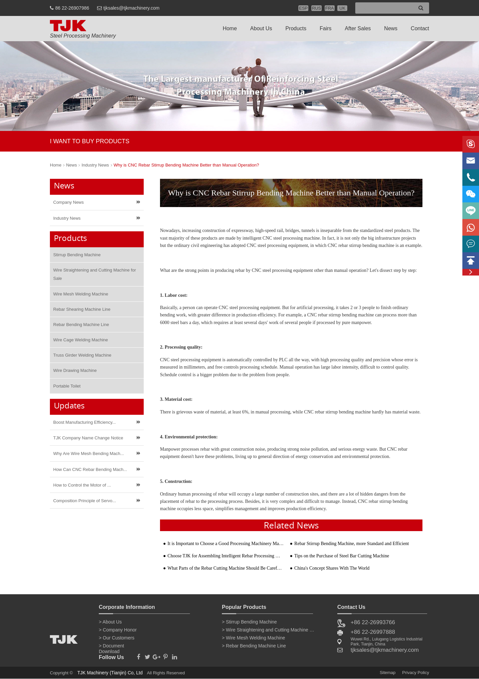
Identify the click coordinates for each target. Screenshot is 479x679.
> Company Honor (118, 629)
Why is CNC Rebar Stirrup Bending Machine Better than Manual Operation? (186, 165)
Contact (420, 28)
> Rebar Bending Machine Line (254, 645)
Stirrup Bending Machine (76, 254)
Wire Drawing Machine (75, 370)
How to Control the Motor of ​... (82, 485)
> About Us (110, 621)
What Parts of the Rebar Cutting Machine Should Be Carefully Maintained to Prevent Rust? (226, 568)
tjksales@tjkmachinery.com (131, 8)
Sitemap (388, 672)
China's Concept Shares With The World (332, 568)
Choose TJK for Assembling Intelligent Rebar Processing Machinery (226, 555)
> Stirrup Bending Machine (249, 621)
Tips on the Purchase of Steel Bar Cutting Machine (341, 555)
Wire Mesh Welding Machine (80, 293)
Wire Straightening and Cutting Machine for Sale (94, 274)
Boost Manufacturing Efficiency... (84, 422)
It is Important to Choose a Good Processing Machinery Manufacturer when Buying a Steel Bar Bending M (226, 543)
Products (295, 28)
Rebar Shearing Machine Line (81, 309)
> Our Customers (116, 637)
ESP (303, 8)
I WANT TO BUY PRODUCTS (89, 141)
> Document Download (111, 647)
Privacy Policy (415, 672)
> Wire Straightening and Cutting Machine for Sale (268, 629)
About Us (261, 28)
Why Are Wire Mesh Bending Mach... (88, 453)
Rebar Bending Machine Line (81, 324)
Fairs (326, 28)
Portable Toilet (66, 386)
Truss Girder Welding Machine (82, 355)
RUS (316, 8)
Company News (68, 202)
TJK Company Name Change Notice (88, 437)
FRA (329, 8)
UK (342, 8)
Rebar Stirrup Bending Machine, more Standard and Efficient (351, 543)
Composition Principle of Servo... (84, 500)
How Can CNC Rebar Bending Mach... (90, 469)
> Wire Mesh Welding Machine (253, 637)
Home (230, 28)
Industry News (95, 165)
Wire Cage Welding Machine (80, 339)
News (391, 28)
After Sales (358, 28)
